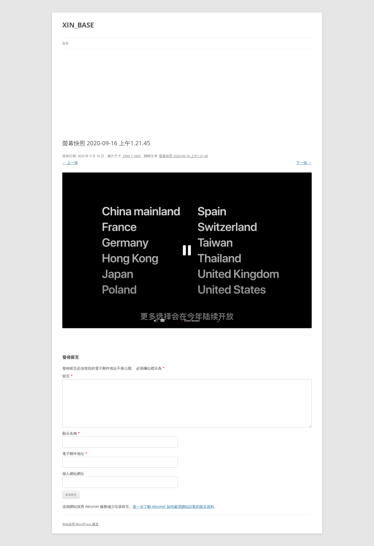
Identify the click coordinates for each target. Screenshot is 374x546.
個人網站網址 (73, 473)
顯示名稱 (71, 433)
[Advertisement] (187, 88)
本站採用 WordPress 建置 (80, 524)
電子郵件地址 (74, 453)
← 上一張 (70, 162)
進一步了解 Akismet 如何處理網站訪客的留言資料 (173, 506)
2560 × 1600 (132, 156)
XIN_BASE (78, 25)
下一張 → (304, 162)
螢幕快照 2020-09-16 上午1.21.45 (183, 156)
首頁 (65, 43)
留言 (67, 376)
